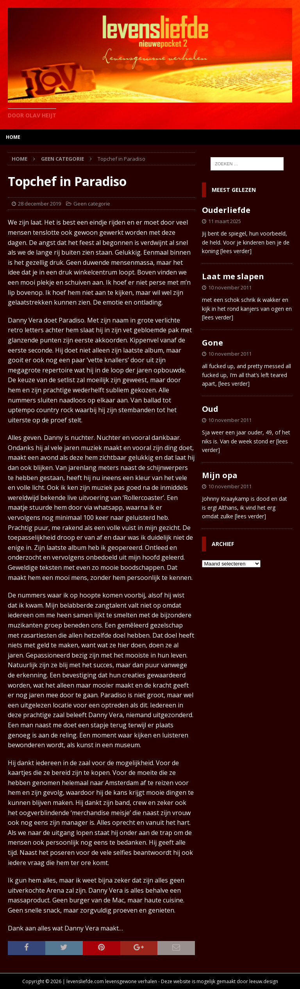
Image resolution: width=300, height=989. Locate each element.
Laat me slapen (233, 276)
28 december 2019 (39, 203)
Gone (212, 342)
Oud (210, 409)
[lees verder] (236, 251)
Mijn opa (220, 475)
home (13, 137)
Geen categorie (91, 203)
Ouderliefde (226, 210)
